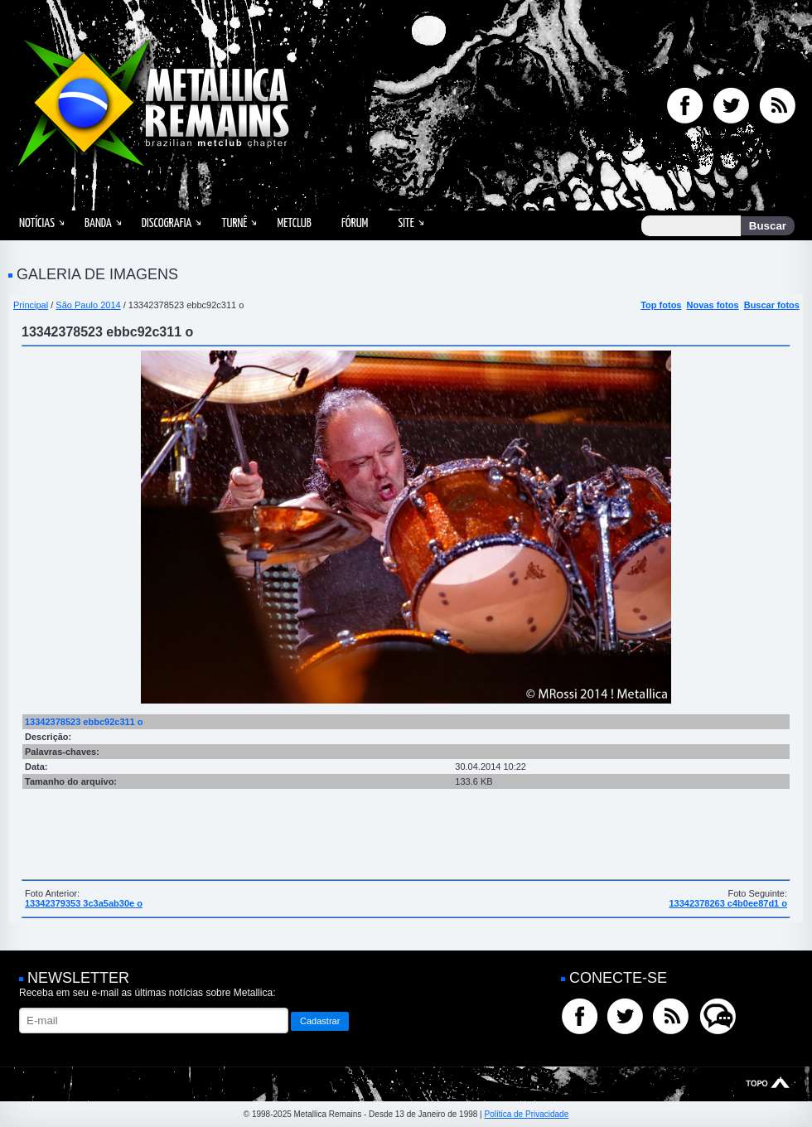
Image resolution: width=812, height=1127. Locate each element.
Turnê (234, 223)
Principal (30, 305)
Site (406, 223)
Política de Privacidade (526, 1114)
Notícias (37, 223)
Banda (98, 223)
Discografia (167, 223)
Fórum (354, 223)
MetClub (294, 223)
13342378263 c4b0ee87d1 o (728, 903)
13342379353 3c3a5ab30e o (84, 903)
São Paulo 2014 (88, 305)
